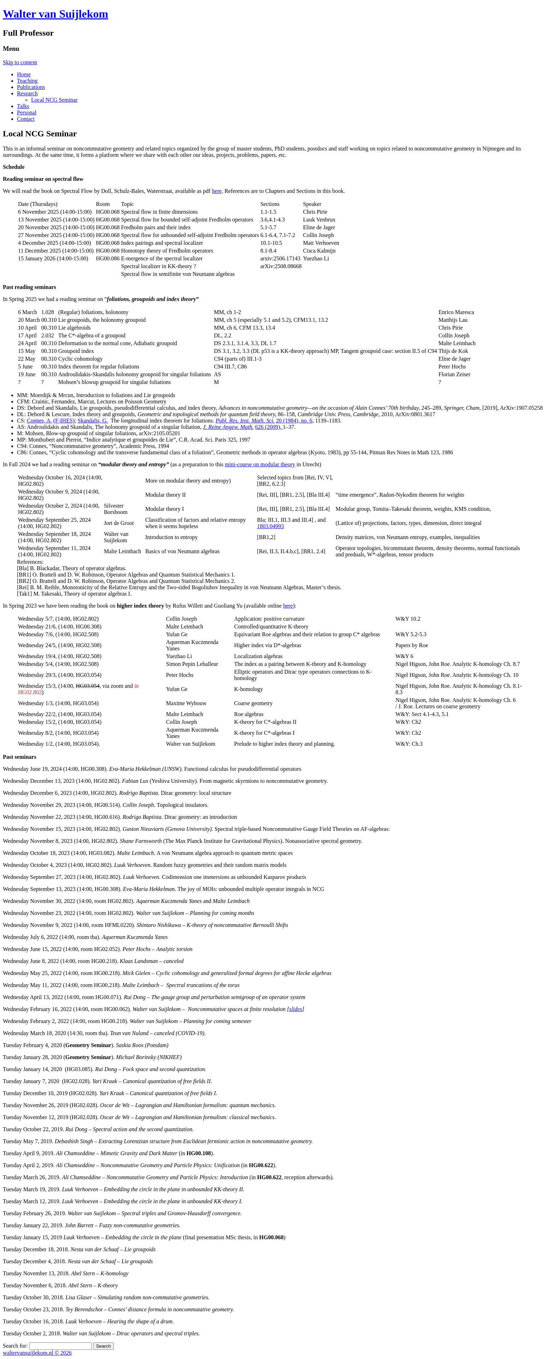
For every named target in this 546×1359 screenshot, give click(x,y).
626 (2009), (269, 427)
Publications (31, 87)
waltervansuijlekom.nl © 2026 (37, 1353)
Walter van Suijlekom (55, 13)
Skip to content (20, 62)
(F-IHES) (64, 421)
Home (24, 74)
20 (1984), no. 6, (295, 421)
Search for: (15, 1346)
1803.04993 (270, 526)
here (217, 191)
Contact (26, 119)
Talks (23, 106)
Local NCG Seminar (54, 100)
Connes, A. (39, 421)
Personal (26, 113)
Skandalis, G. (93, 421)
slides (295, 1009)
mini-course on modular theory (260, 464)
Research (27, 93)
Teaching (27, 81)
